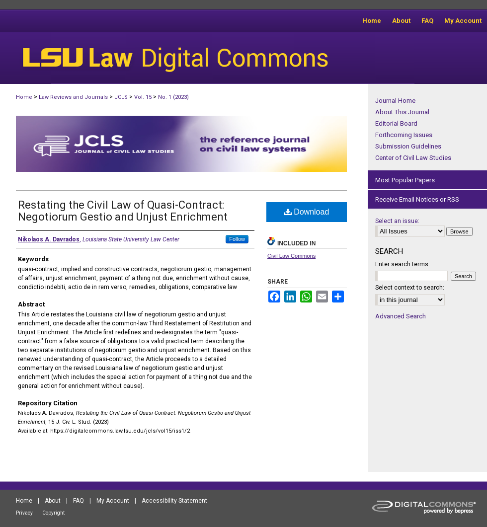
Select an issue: (397, 221)
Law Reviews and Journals (73, 97)
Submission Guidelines (408, 146)
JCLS (121, 97)
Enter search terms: (402, 264)
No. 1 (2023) (173, 97)
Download (306, 212)
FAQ (78, 500)
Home (24, 97)
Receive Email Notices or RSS (417, 199)
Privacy (24, 513)
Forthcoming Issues (403, 135)
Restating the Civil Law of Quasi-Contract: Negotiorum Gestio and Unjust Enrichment (123, 211)
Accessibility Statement (174, 500)
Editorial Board (396, 123)
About (53, 500)
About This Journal (402, 112)
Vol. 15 (143, 97)
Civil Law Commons (291, 256)
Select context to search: (409, 287)
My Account (112, 500)
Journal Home (395, 100)
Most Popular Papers (405, 180)
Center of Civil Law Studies (413, 157)
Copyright (53, 513)
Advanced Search (400, 316)
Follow (237, 239)
